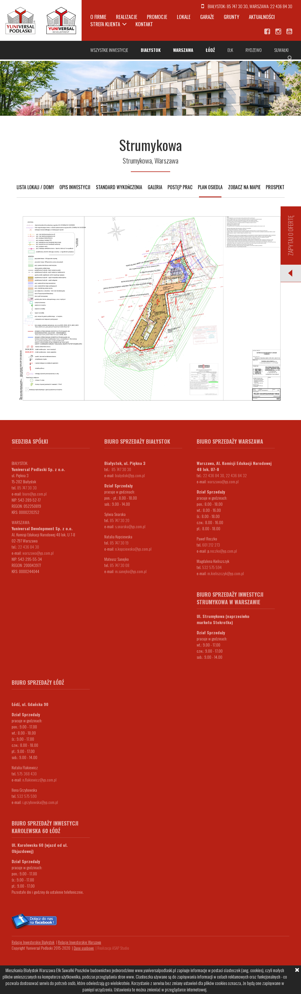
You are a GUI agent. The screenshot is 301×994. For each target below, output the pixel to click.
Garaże (207, 16)
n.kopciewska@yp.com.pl (133, 549)
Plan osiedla (210, 187)
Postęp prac (180, 187)
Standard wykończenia (119, 187)
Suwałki (281, 50)
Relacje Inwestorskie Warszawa (79, 942)
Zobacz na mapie (244, 187)
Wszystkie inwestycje (109, 50)
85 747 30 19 (119, 543)
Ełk (230, 50)
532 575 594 (212, 567)
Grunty (231, 16)
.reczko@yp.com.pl (223, 551)
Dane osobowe (84, 948)
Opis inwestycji (74, 187)
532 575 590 (27, 796)
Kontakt (144, 24)
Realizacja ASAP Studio (113, 948)
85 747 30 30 (237, 6)
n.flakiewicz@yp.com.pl (39, 780)
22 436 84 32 (236, 475)
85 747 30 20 (119, 520)
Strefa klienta (105, 24)
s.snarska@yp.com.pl (130, 526)
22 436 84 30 (281, 6)
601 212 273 (211, 545)
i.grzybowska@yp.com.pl (40, 802)
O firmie (98, 16)
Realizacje (126, 16)
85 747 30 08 (119, 565)
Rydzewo (254, 50)
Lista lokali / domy (35, 187)
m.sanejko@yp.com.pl (131, 571)
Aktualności (262, 16)
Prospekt (275, 187)
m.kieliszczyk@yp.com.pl (225, 573)
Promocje (157, 16)
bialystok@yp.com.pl (130, 475)
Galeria (155, 187)
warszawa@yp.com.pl (38, 553)
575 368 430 (27, 773)
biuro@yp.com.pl (34, 494)
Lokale (184, 16)
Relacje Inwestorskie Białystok (33, 942)
